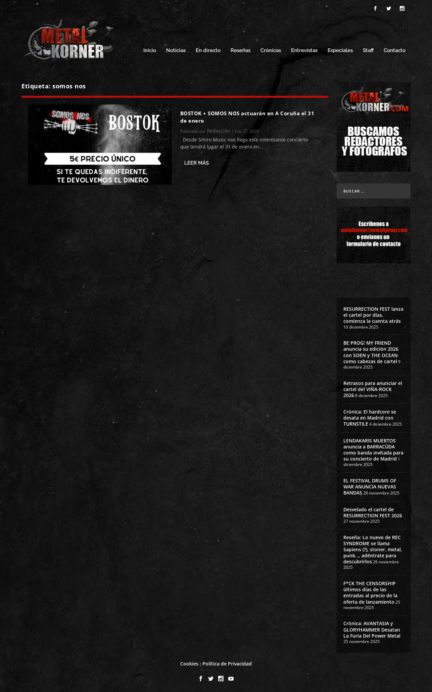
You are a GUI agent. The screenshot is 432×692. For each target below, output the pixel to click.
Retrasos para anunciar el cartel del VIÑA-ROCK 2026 (372, 388)
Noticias (176, 49)
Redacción (218, 129)
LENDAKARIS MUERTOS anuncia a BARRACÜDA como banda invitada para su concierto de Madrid (373, 448)
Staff (368, 49)
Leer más (196, 162)
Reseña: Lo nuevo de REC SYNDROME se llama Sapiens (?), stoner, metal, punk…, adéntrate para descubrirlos (372, 548)
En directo (208, 49)
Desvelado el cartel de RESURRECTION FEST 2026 (372, 511)
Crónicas (270, 49)
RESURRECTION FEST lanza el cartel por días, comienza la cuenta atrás (373, 314)
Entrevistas (304, 49)
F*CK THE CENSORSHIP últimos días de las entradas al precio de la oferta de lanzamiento (370, 591)
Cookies (189, 662)
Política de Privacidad (227, 662)
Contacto (394, 49)
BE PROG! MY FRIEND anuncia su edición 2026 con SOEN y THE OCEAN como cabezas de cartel (370, 351)
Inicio (149, 49)
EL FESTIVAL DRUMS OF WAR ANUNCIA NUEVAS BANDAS (369, 485)
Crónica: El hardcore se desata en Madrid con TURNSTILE (369, 416)
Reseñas (240, 49)
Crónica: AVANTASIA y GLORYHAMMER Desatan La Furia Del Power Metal (371, 628)
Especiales (340, 49)
